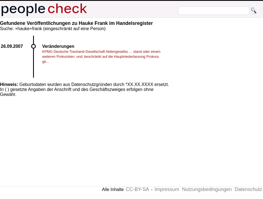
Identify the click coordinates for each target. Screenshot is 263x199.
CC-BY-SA (137, 189)
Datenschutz (248, 189)
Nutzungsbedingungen (207, 189)
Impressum (167, 189)
